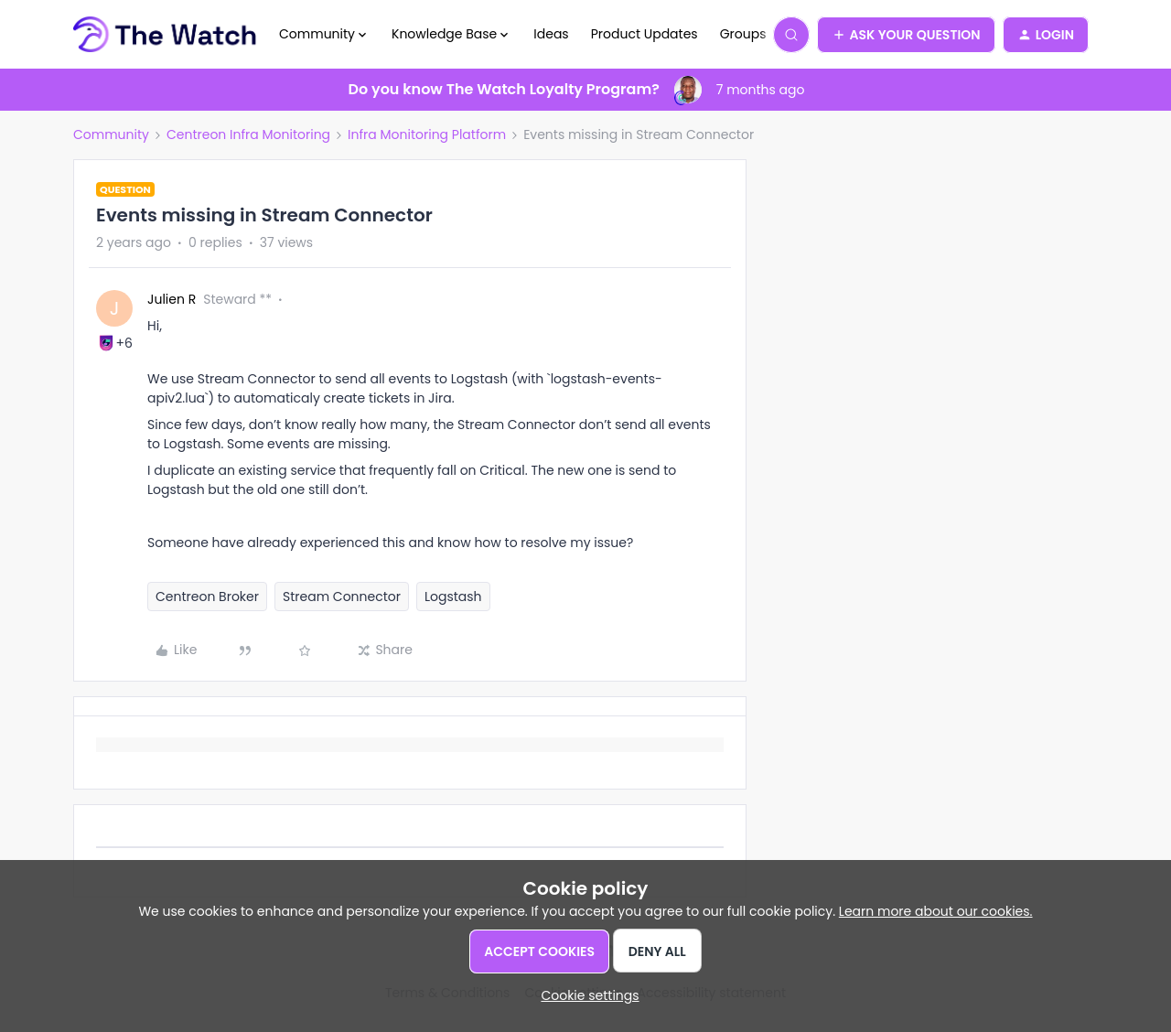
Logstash (453, 596)
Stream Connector (342, 596)
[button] (906, 34)
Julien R (171, 299)
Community (111, 134)
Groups (743, 34)
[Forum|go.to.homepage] (165, 34)
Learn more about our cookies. (936, 911)
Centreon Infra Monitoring (248, 134)
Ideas (550, 34)
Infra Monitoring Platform (427, 134)
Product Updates (644, 34)
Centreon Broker (207, 596)
